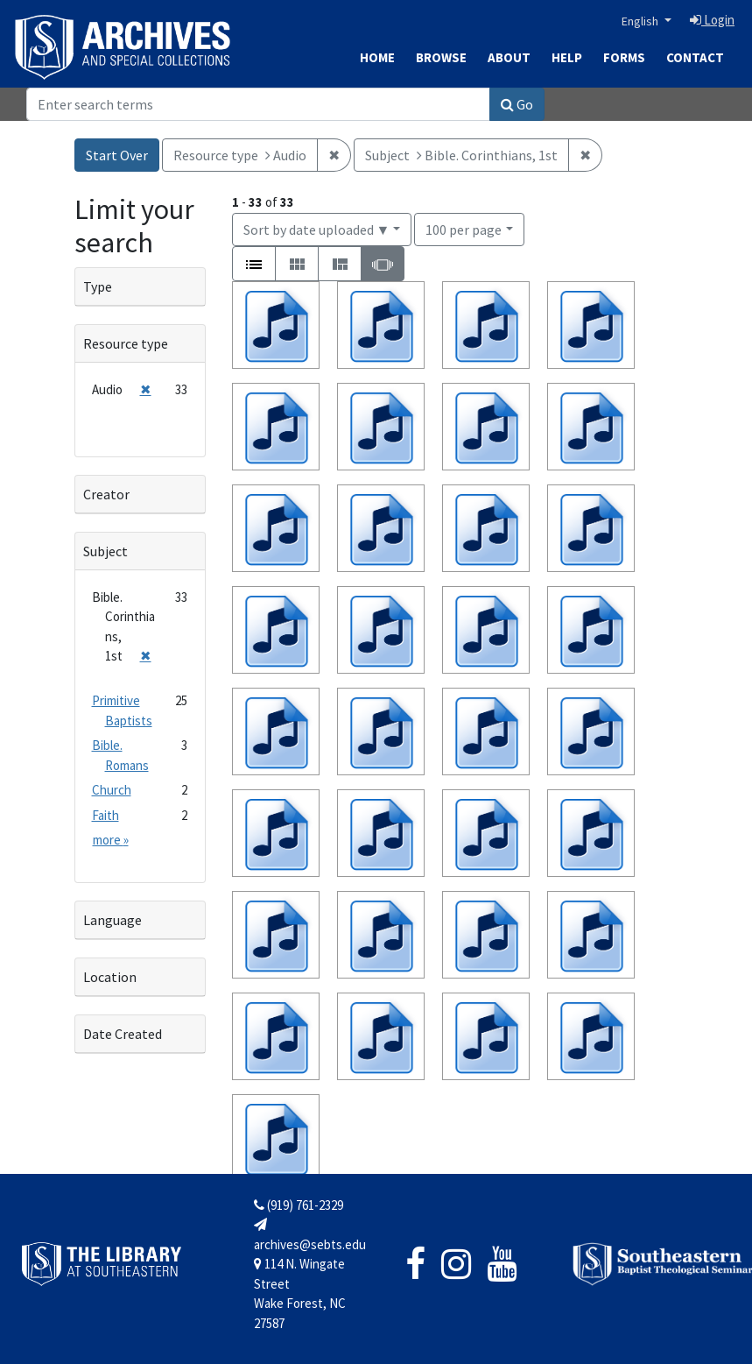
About (509, 57)
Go (517, 104)
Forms (624, 57)
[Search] (258, 104)
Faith (105, 815)
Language (112, 920)
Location (110, 977)
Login (712, 19)
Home (377, 57)
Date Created (122, 1033)
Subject (105, 551)
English (641, 21)
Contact (695, 57)
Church (111, 789)
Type (97, 286)
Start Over (117, 155)
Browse (441, 57)
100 (463, 228)
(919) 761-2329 (298, 1205)
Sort (316, 229)
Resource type (125, 343)
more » (111, 839)
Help (567, 57)
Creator (106, 494)
